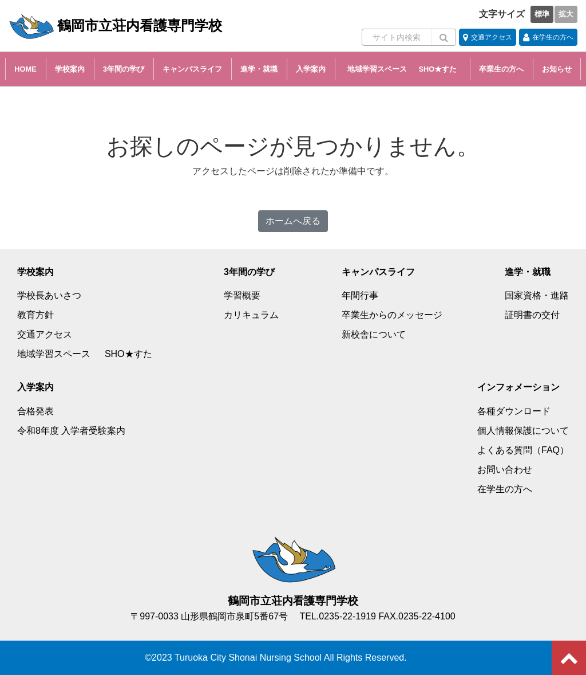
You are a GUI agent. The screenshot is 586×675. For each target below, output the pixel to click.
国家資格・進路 (537, 295)
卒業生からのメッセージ (392, 315)
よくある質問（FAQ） (523, 450)
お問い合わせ (504, 469)
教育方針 (35, 315)
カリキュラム (251, 315)
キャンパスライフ (192, 69)
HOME (25, 69)
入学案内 (311, 69)
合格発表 (35, 411)
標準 (541, 14)
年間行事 (360, 295)
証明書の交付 (532, 315)
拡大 (566, 14)
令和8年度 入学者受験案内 (71, 430)
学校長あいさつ (49, 295)
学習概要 (242, 295)
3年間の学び (123, 69)
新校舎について (374, 334)
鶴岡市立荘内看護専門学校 (115, 26)
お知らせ (557, 69)
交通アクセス (44, 334)
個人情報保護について (523, 430)
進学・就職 (259, 69)
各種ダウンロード (514, 411)
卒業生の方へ (501, 69)
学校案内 (70, 69)
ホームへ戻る (293, 221)
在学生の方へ (504, 489)
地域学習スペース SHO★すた (405, 69)
